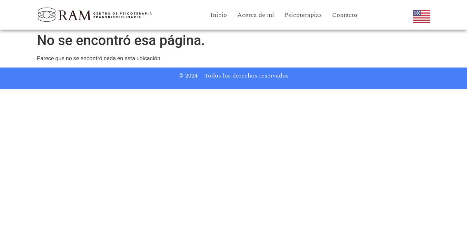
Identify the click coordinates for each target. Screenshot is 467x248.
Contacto (344, 15)
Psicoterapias (303, 15)
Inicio (218, 15)
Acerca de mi (255, 15)
